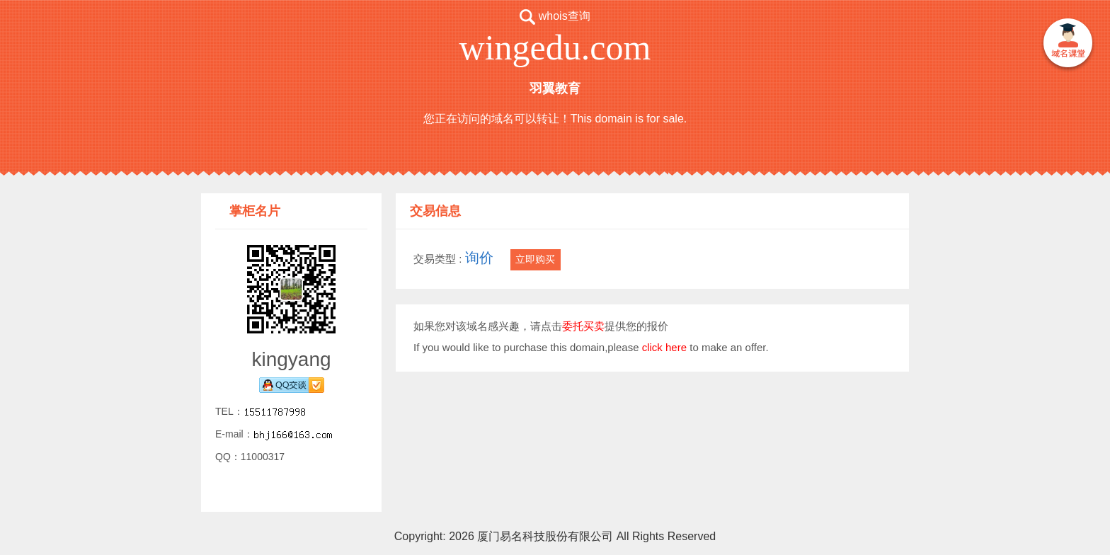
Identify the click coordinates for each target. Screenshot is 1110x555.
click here (664, 347)
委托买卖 (583, 326)
